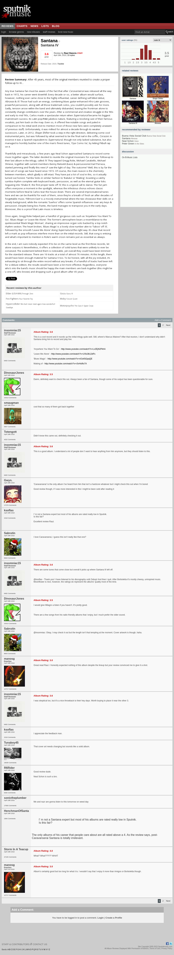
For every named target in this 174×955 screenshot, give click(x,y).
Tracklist (60, 64)
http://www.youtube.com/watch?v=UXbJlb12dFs (73, 354)
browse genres (16, 31)
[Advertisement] (146, 185)
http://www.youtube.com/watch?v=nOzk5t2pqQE (70, 359)
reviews (8, 26)
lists (45, 26)
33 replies (71, 55)
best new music (65, 31)
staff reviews (49, 31)
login (3, 31)
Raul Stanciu (70, 53)
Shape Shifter (158, 99)
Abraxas (158, 123)
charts (22, 26)
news (34, 26)
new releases (33, 31)
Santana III (133, 123)
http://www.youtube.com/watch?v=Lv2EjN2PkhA (83, 349)
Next (168, 325)
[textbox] (150, 32)
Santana (50, 40)
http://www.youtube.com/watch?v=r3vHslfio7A (66, 363)
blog (56, 26)
